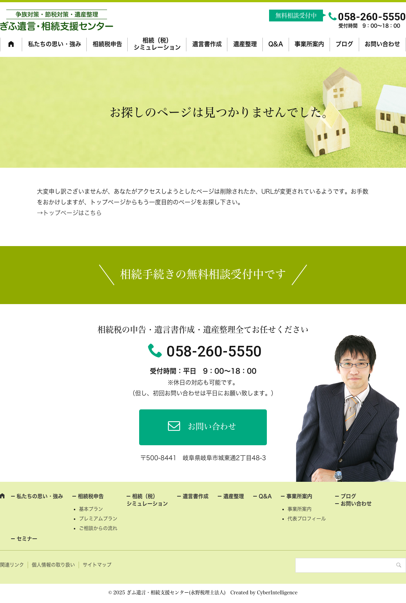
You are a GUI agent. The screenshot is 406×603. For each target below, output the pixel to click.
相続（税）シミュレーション (157, 43)
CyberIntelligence (277, 592)
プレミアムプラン (98, 518)
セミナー (27, 538)
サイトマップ (97, 564)
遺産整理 (245, 44)
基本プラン (91, 509)
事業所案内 (309, 44)
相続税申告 (107, 44)
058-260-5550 (214, 351)
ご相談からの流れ (98, 528)
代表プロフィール (307, 518)
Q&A (275, 44)
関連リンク (12, 564)
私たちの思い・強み (54, 44)
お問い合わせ (382, 44)
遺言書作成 (207, 44)
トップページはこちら (72, 213)
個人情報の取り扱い (53, 564)
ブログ (344, 44)
